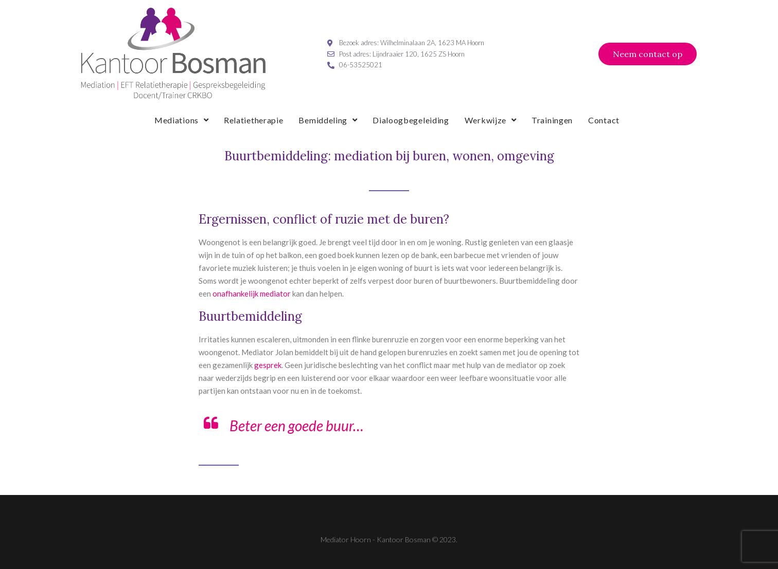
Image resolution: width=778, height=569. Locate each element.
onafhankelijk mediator (252, 293)
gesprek (267, 365)
